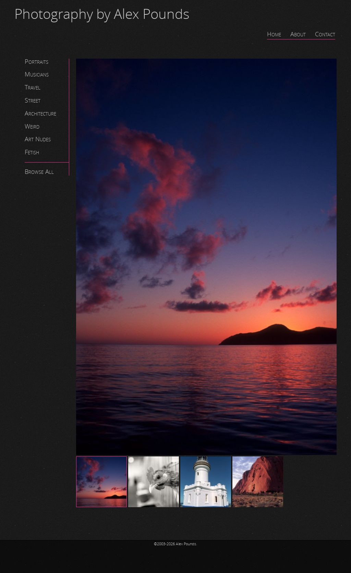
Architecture (40, 113)
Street (32, 100)
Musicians (37, 74)
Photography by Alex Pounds (102, 14)
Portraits (36, 61)
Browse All (39, 172)
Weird (32, 126)
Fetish (32, 152)
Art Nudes (38, 139)
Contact (325, 34)
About (298, 34)
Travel (32, 87)
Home (274, 34)
